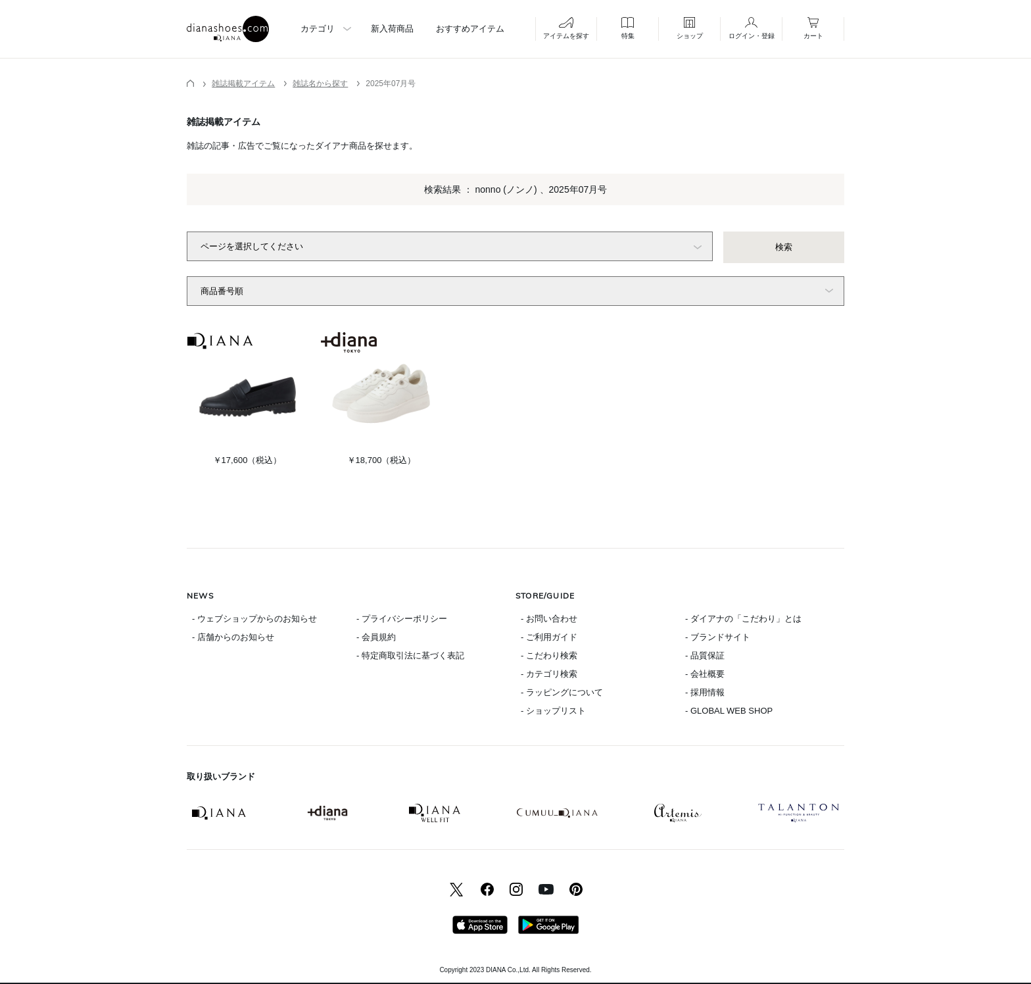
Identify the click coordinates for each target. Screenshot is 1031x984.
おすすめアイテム (470, 29)
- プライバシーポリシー (401, 619)
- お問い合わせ (549, 619)
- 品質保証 (705, 655)
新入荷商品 (392, 29)
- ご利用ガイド (549, 637)
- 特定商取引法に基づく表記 (410, 655)
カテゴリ (317, 29)
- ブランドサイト (717, 637)
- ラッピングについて (562, 692)
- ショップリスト (553, 711)
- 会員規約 (376, 637)
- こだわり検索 (549, 655)
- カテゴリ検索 (549, 674)
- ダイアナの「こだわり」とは (743, 619)
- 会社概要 (705, 674)
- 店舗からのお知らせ (233, 637)
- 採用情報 (705, 692)
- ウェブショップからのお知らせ (254, 619)
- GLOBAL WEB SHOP (729, 711)
